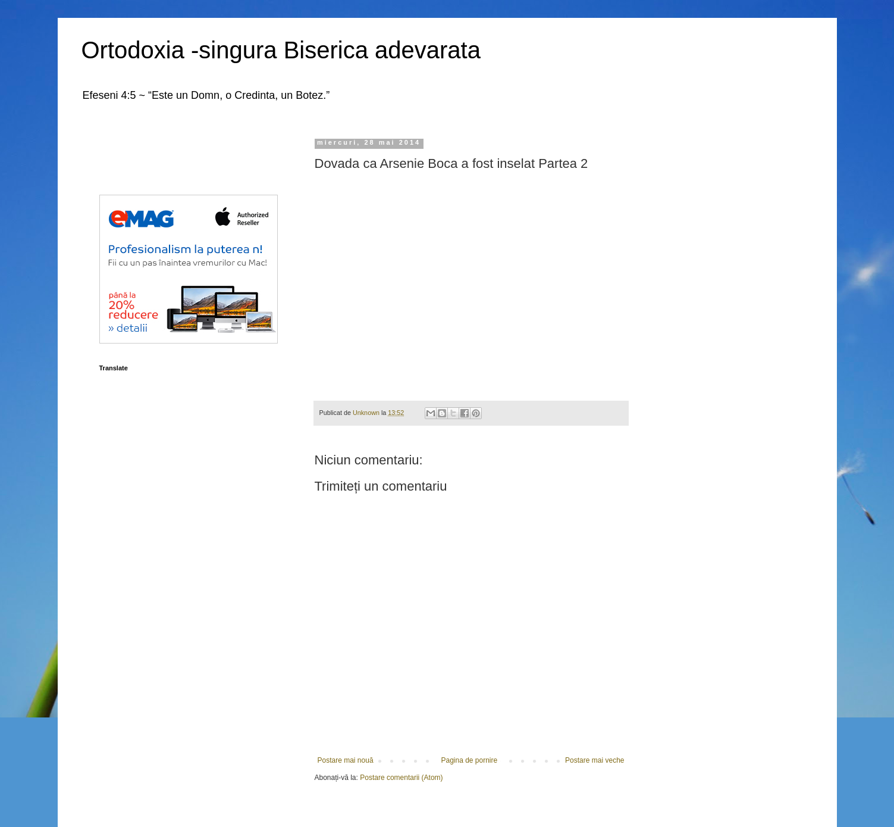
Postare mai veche (594, 760)
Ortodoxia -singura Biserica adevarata (281, 50)
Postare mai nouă (346, 760)
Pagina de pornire (469, 760)
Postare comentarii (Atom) (401, 777)
